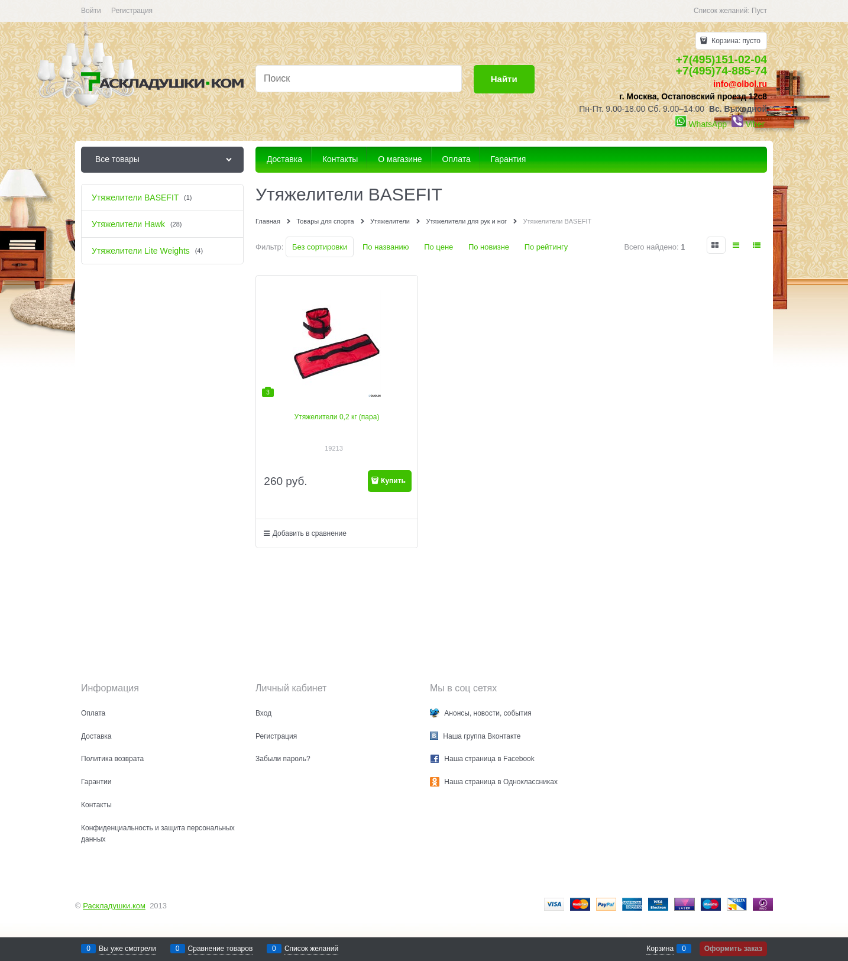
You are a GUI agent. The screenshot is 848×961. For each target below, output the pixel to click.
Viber (755, 124)
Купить (393, 481)
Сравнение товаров (220, 948)
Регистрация (132, 11)
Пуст (759, 11)
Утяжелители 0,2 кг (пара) (337, 417)
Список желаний (311, 948)
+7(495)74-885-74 (721, 70)
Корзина (660, 948)
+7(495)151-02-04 (721, 59)
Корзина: (735, 41)
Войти (91, 11)
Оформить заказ (733, 948)
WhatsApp (707, 124)
